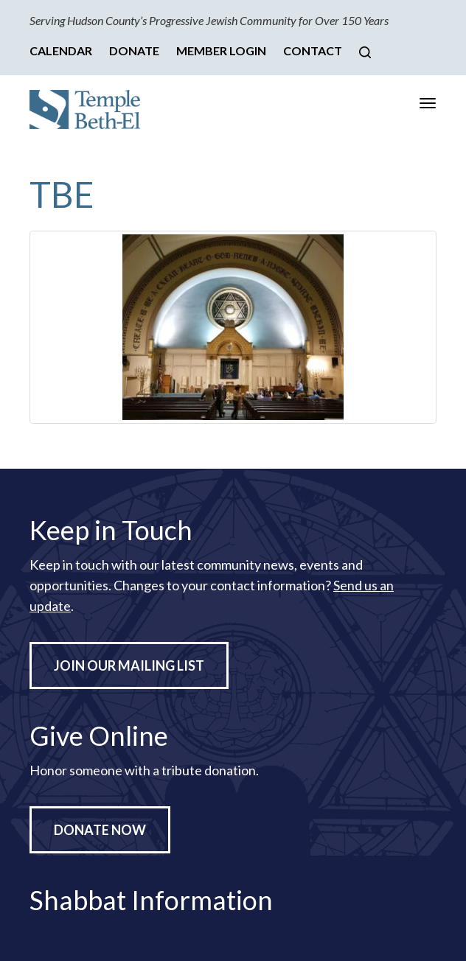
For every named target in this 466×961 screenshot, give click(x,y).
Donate (134, 50)
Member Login (221, 50)
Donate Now (100, 830)
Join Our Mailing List (129, 665)
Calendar (60, 50)
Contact (312, 50)
